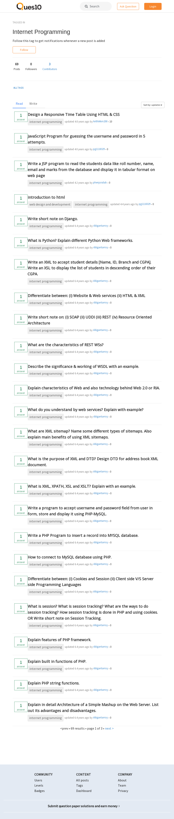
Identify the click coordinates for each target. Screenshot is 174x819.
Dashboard (83, 791)
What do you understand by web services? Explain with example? (85, 409)
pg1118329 (99, 149)
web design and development (50, 204)
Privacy (123, 791)
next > (109, 728)
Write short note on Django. (53, 218)
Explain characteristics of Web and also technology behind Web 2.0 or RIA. (94, 387)
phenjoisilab (100, 182)
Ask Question (128, 6)
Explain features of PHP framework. (59, 639)
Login (153, 6)
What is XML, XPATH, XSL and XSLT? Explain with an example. (82, 486)
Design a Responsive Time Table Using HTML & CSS (74, 114)
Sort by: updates (152, 104)
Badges (39, 791)
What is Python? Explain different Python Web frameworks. (80, 240)
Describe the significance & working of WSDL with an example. (83, 366)
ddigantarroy (100, 225)
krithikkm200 (100, 121)
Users (38, 780)
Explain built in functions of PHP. (57, 661)
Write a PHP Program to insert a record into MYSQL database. (83, 535)
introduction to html (46, 197)
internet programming (45, 122)
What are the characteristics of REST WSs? (65, 344)
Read (19, 103)
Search (92, 6)
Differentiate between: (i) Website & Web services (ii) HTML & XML (86, 295)
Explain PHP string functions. (53, 683)
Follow (24, 50)
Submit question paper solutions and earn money (84, 806)
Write (33, 103)
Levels (38, 785)
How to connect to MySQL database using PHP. (70, 557)
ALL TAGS (18, 87)
